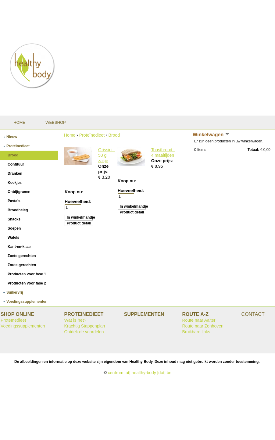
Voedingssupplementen (23, 326)
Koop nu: (74, 191)
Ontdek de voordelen (84, 331)
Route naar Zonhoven (202, 326)
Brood (114, 135)
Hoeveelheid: (78, 201)
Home (69, 135)
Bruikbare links (196, 331)
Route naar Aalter (198, 320)
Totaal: (253, 150)
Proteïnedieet (92, 135)
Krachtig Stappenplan (84, 326)
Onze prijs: (162, 160)
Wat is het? (75, 320)
